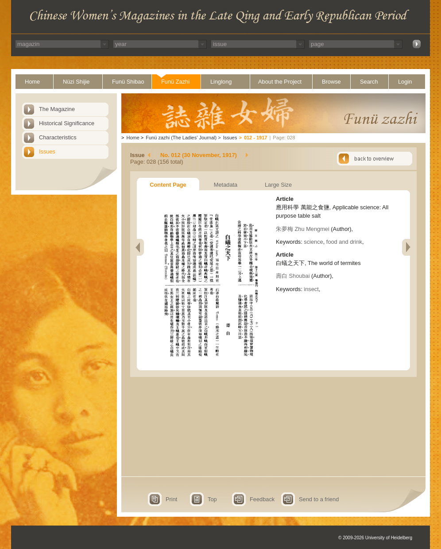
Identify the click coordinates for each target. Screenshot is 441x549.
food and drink (344, 241)
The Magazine (57, 109)
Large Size (278, 184)
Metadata (225, 184)
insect (311, 289)
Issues (47, 151)
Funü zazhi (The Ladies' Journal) (181, 137)
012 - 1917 (255, 137)
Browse (331, 81)
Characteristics (58, 137)
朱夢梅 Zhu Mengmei (302, 229)
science (313, 241)
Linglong (221, 81)
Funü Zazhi (175, 81)
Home (32, 81)
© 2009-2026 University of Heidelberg (375, 537)
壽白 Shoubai (293, 276)
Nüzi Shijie (76, 81)
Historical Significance (66, 123)
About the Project (280, 81)
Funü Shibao (128, 81)
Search (369, 81)
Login (405, 81)
